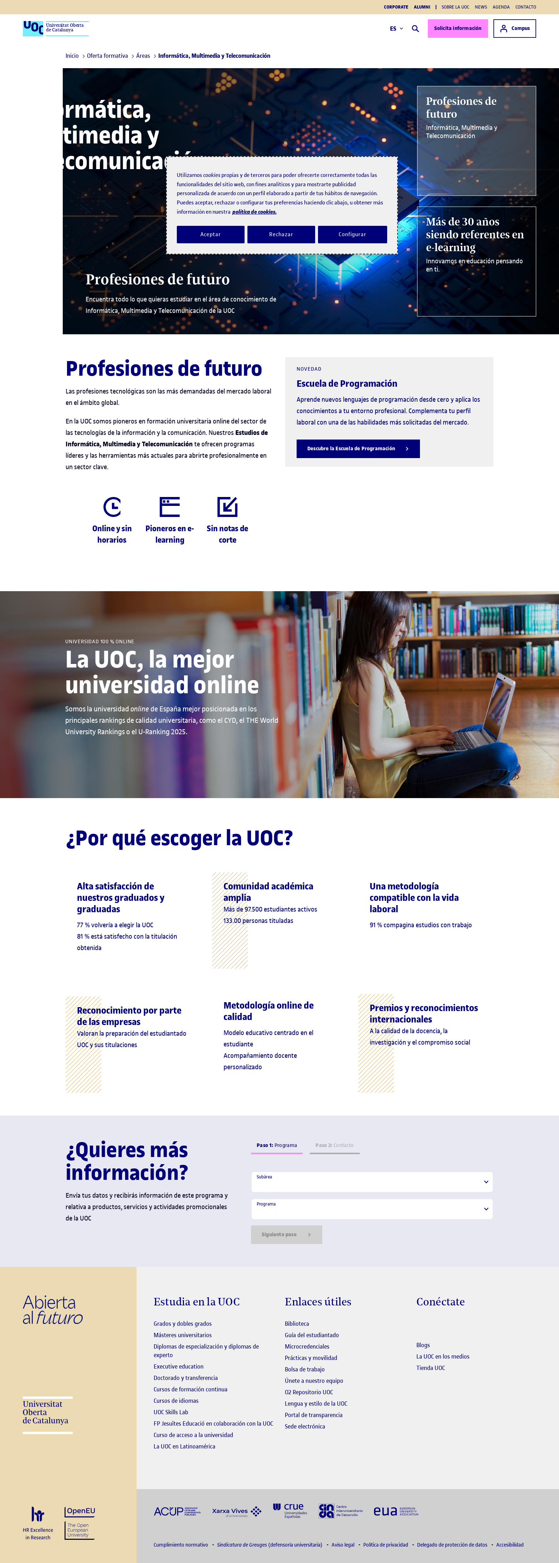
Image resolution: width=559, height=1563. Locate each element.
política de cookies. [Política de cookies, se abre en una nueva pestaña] (254, 211)
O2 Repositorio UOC (309, 1392)
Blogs (423, 1345)
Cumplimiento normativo (181, 1545)
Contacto (526, 7)
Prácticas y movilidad (311, 1358)
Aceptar (210, 234)
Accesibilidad (510, 1545)
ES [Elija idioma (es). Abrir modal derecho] (395, 28)
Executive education (179, 1366)
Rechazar (281, 234)
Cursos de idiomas (176, 1401)
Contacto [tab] (335, 1145)
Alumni (422, 7)
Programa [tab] (277, 1145)
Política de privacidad (386, 1545)
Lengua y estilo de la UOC (316, 1403)
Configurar (352, 234)
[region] (282, 205)
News (481, 7)
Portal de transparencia (314, 1415)
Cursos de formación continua (190, 1389)
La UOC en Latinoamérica (184, 1446)
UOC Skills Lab (171, 1412)
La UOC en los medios (443, 1356)
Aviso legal (343, 1545)
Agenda (501, 7)
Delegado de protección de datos (452, 1545)
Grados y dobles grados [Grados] (183, 1324)
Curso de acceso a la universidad (193, 1435)
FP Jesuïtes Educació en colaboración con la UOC (213, 1423)
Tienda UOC (430, 1368)
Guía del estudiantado (312, 1335)
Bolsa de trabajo (305, 1369)
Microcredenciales (307, 1346)
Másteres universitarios (183, 1335)
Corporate (396, 7)
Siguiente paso (287, 1234)
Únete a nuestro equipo (314, 1381)
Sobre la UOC (455, 7)
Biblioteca (297, 1324)
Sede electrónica (305, 1426)
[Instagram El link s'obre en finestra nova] (421, 1324)
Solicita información (457, 28)
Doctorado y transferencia (186, 1378)
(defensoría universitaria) (270, 1545)
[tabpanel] (372, 1207)
